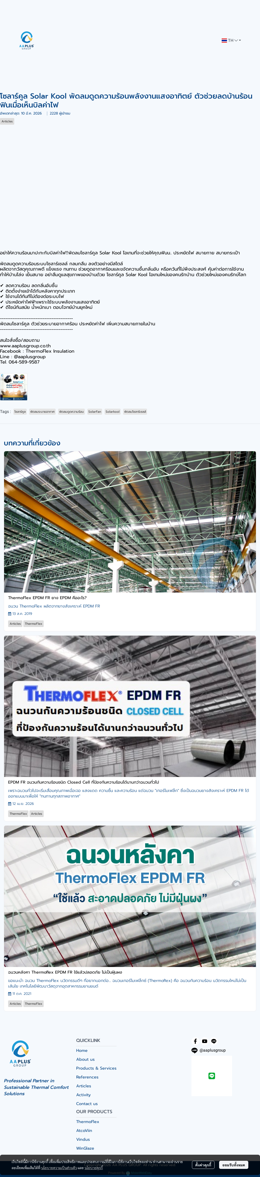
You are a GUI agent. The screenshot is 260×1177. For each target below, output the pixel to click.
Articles (83, 1086)
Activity (83, 1095)
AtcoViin (84, 1131)
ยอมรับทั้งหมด (233, 1165)
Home (82, 1051)
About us (85, 1059)
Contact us (87, 1104)
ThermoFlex (87, 1122)
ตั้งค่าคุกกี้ (203, 1165)
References (87, 1077)
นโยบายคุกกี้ (94, 1167)
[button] (231, 40)
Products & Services (96, 1068)
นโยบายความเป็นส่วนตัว (59, 1167)
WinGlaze (85, 1148)
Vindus (83, 1139)
